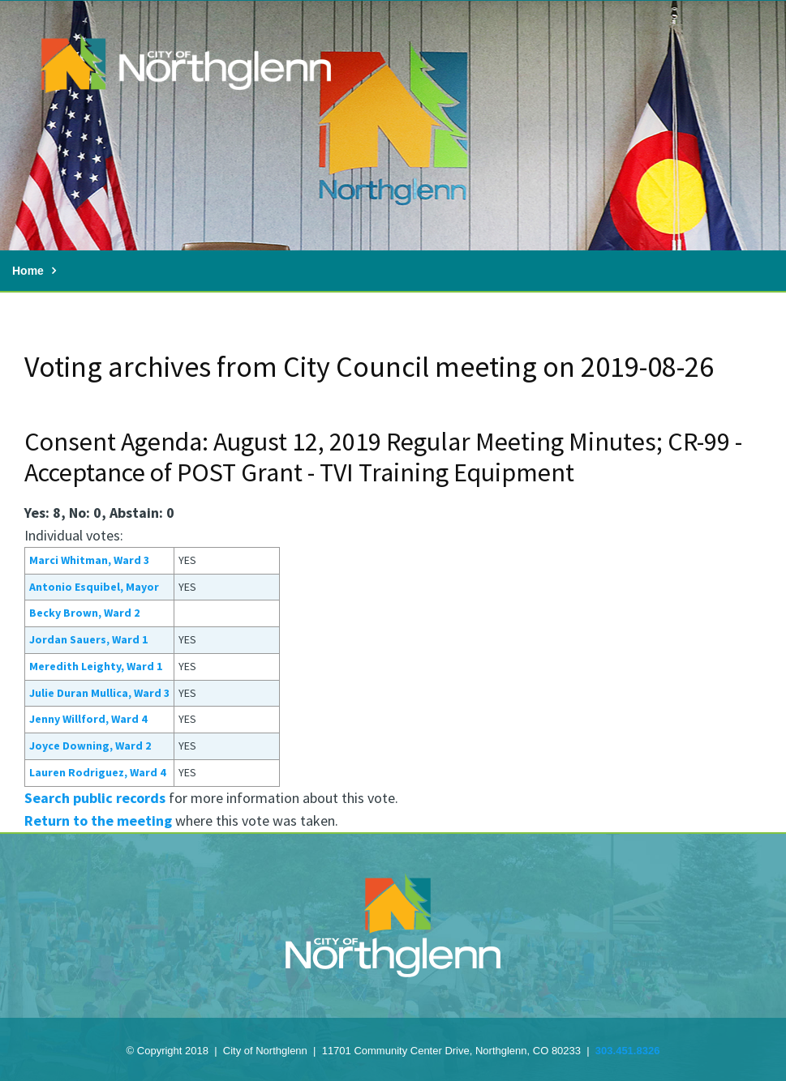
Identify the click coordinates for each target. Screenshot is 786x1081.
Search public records (94, 797)
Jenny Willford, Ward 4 (88, 718)
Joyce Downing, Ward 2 (90, 745)
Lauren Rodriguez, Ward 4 (97, 772)
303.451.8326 (627, 1051)
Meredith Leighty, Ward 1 (95, 666)
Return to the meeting (98, 820)
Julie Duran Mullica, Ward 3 (99, 693)
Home (28, 270)
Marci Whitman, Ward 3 (89, 560)
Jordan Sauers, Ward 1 (88, 639)
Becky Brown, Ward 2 (84, 612)
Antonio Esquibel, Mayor (94, 586)
